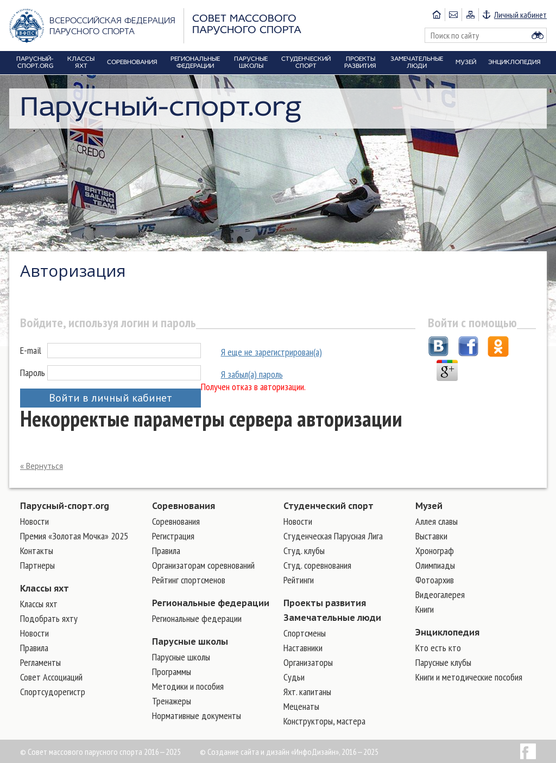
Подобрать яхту (49, 618)
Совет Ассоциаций (51, 677)
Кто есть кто (438, 647)
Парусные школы (190, 641)
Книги (424, 609)
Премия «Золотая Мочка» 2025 (74, 536)
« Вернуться (41, 466)
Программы (171, 671)
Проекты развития (324, 602)
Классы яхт (44, 588)
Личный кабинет (520, 14)
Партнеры (37, 565)
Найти (538, 35)
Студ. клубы (304, 550)
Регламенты (40, 662)
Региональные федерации (210, 602)
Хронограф (434, 550)
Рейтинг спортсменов (188, 580)
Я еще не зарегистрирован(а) (271, 352)
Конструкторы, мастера (324, 721)
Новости (34, 521)
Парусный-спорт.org (64, 505)
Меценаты (301, 706)
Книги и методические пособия (468, 677)
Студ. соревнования (317, 565)
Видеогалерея (440, 594)
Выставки (431, 536)
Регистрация (173, 536)
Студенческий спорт (328, 505)
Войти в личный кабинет (110, 398)
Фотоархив (434, 580)
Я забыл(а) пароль (252, 374)
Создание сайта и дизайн (248, 751)
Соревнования (183, 505)
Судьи (294, 677)
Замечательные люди (332, 617)
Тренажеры (171, 701)
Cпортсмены (304, 633)
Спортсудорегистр (52, 691)
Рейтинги (298, 580)
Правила (34, 647)
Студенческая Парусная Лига (333, 536)
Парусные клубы (443, 662)
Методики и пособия (188, 686)
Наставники (303, 647)
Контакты (36, 550)
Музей (429, 505)
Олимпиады (435, 565)
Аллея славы (436, 521)
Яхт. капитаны (307, 691)
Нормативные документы (196, 715)
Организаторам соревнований (203, 565)
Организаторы (308, 662)
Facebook (528, 751)
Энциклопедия (447, 632)
